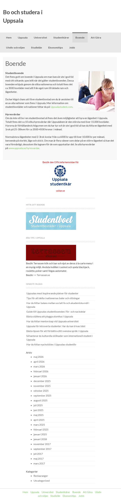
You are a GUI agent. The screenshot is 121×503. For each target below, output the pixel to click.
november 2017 (42, 443)
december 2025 (42, 380)
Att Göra (96, 37)
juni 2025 (38, 410)
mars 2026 (39, 366)
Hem (9, 37)
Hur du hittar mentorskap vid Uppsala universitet (52, 321)
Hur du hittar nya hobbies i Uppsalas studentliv (51, 344)
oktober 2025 (41, 390)
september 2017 (42, 448)
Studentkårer (61, 37)
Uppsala (23, 37)
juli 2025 (38, 405)
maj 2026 (38, 356)
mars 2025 (39, 424)
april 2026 (38, 361)
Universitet (40, 37)
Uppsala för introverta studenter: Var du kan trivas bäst (55, 326)
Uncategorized (41, 480)
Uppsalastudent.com (61, 106)
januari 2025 (40, 434)
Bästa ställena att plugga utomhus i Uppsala (49, 316)
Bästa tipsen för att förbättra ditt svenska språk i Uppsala (57, 330)
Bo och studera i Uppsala (23, 16)
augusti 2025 (40, 400)
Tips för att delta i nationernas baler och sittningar (53, 298)
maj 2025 (38, 414)
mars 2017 (39, 463)
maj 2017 (38, 458)
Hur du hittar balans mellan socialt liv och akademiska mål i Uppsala (57, 304)
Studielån (36, 47)
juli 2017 (38, 453)
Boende (80, 37)
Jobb (72, 47)
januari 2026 (40, 376)
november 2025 (42, 385)
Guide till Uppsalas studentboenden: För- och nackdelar (56, 311)
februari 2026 (40, 371)
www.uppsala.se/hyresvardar (23, 148)
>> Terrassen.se (41, 274)
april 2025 (38, 419)
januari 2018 (40, 439)
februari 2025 (40, 429)
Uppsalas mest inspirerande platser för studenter (52, 293)
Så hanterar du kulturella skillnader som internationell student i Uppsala (59, 337)
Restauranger (40, 475)
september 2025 (42, 395)
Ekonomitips (55, 47)
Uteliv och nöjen (15, 47)
